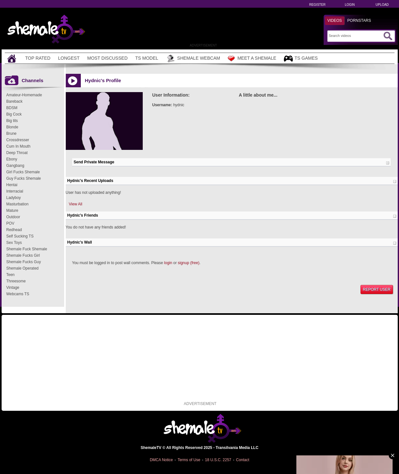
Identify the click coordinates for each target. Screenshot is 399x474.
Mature (12, 210)
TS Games (301, 59)
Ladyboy (13, 197)
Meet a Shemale (252, 58)
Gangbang (15, 165)
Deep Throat (17, 153)
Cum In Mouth (18, 146)
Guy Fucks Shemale (23, 178)
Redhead (14, 230)
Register (317, 4)
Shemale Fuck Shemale (26, 249)
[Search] (355, 36)
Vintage (12, 287)
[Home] (12, 58)
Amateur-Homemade (24, 95)
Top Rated (38, 58)
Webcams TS (18, 294)
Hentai (12, 185)
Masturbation (17, 204)
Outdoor (13, 217)
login (168, 263)
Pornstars (359, 20)
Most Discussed (107, 58)
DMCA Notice (161, 460)
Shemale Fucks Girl (23, 255)
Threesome (16, 281)
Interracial (14, 191)
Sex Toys (14, 242)
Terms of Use (189, 460)
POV (10, 223)
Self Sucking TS (20, 236)
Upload (382, 4)
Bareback (14, 101)
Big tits (12, 120)
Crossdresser (17, 140)
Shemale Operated (22, 268)
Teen (10, 274)
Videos (334, 20)
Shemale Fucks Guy (23, 262)
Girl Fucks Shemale (23, 172)
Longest (69, 58)
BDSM (12, 108)
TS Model (146, 58)
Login (350, 4)
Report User (376, 289)
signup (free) (188, 263)
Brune (11, 133)
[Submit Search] (387, 35)
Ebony (11, 159)
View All (75, 204)
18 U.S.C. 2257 (218, 460)
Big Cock (14, 114)
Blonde (12, 127)
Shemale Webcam (193, 58)
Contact (242, 460)
